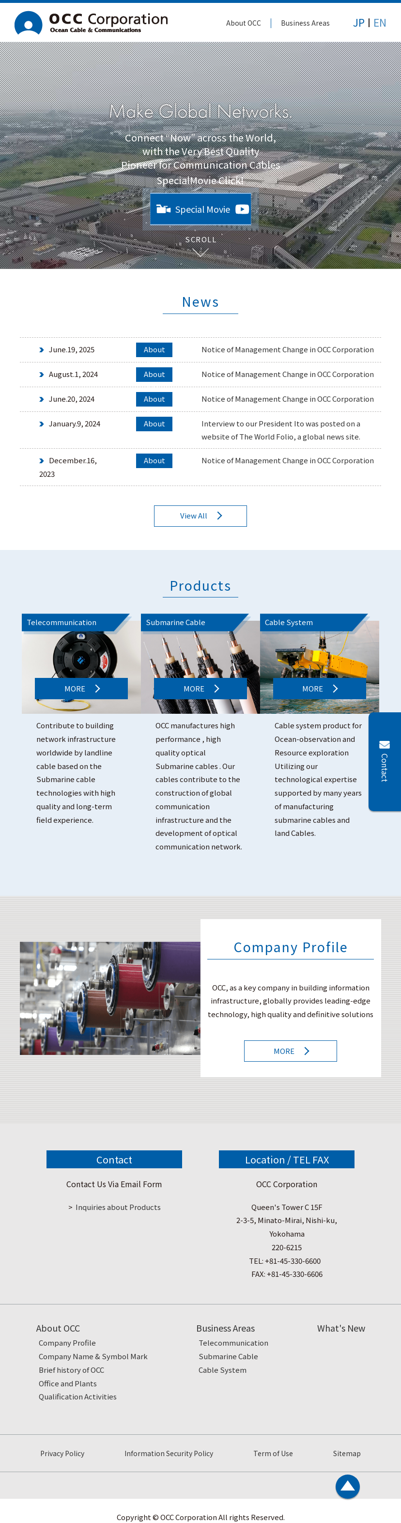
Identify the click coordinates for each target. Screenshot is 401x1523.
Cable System (223, 1370)
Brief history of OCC (71, 1370)
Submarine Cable (228, 1356)
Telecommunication (233, 1342)
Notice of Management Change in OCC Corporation (287, 349)
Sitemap (347, 1453)
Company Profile (67, 1342)
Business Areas (305, 23)
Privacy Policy (62, 1453)
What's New (341, 1327)
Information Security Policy (168, 1453)
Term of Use (273, 1453)
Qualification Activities (78, 1396)
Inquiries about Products (118, 1207)
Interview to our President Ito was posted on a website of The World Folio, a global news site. (280, 430)
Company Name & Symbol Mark (93, 1356)
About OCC (243, 23)
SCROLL (200, 236)
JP (359, 22)
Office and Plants (68, 1383)
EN (379, 22)
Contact (385, 768)
